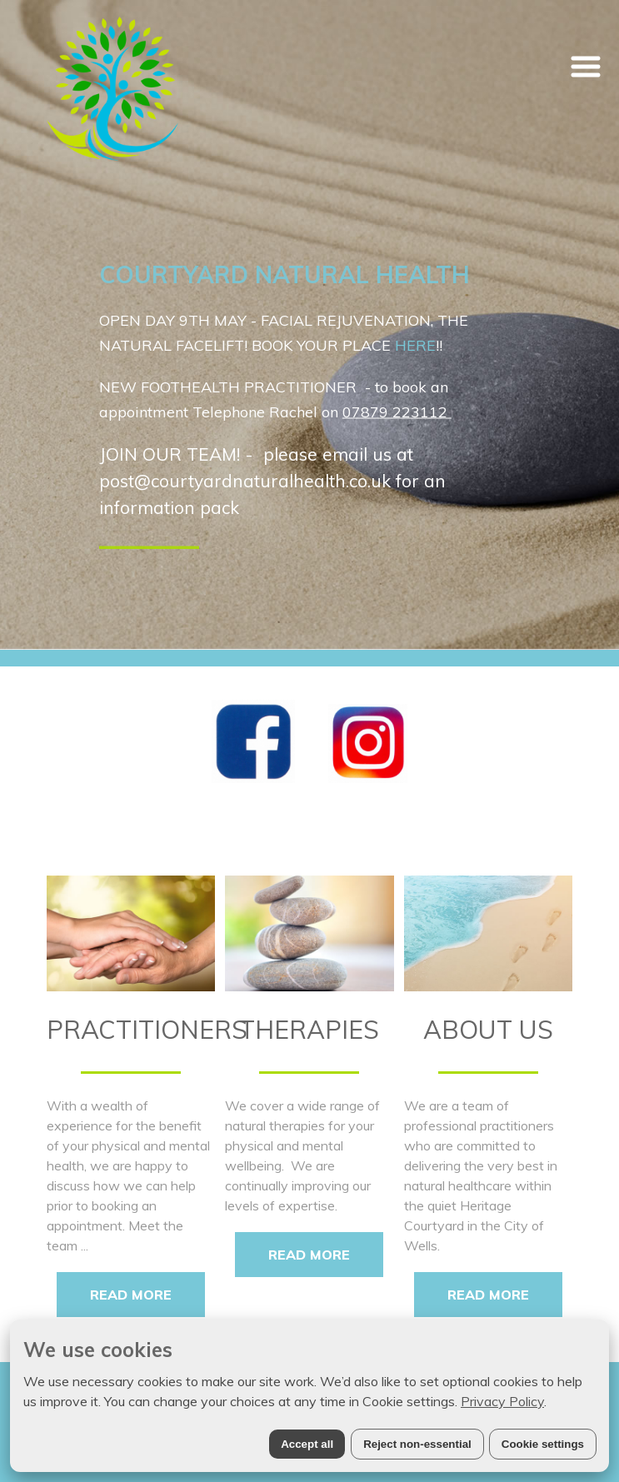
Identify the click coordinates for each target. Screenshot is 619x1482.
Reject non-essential (417, 1444)
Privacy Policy (502, 1401)
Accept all (307, 1444)
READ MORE (131, 1294)
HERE (415, 345)
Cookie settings (543, 1444)
